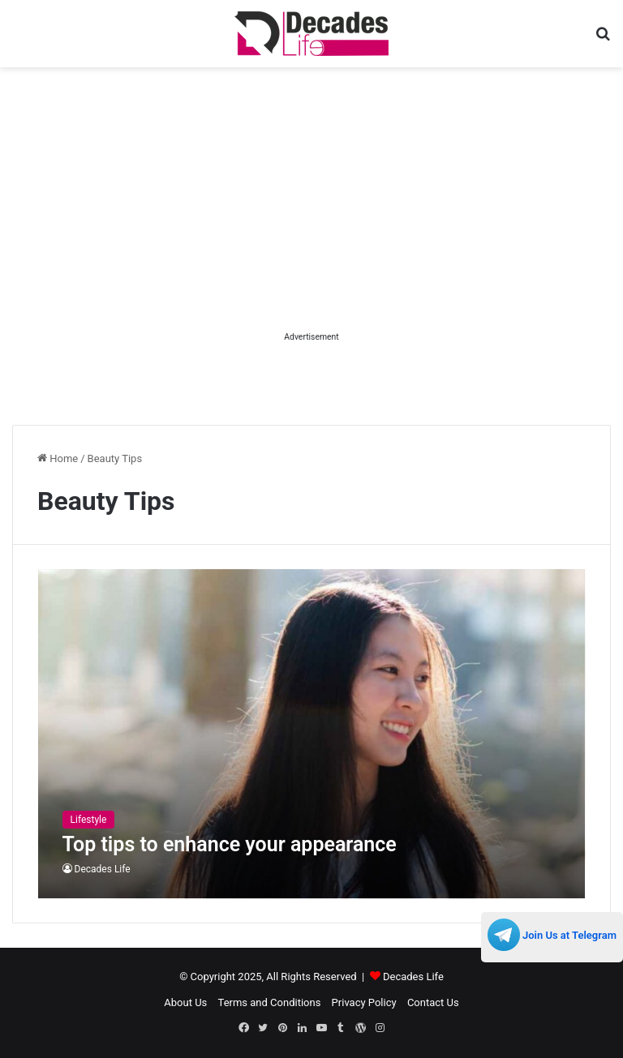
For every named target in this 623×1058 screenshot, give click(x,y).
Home (57, 458)
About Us (185, 1002)
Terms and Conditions (269, 1002)
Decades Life (103, 869)
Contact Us (433, 1002)
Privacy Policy (364, 1002)
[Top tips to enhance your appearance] (312, 734)
